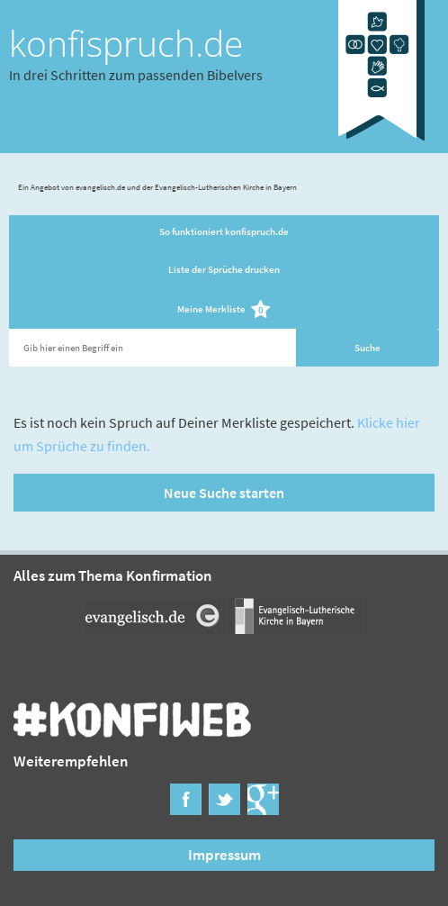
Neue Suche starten (224, 493)
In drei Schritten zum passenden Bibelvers (136, 75)
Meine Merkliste (224, 310)
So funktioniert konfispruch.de (224, 231)
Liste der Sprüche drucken (224, 269)
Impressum (224, 855)
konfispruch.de (126, 43)
